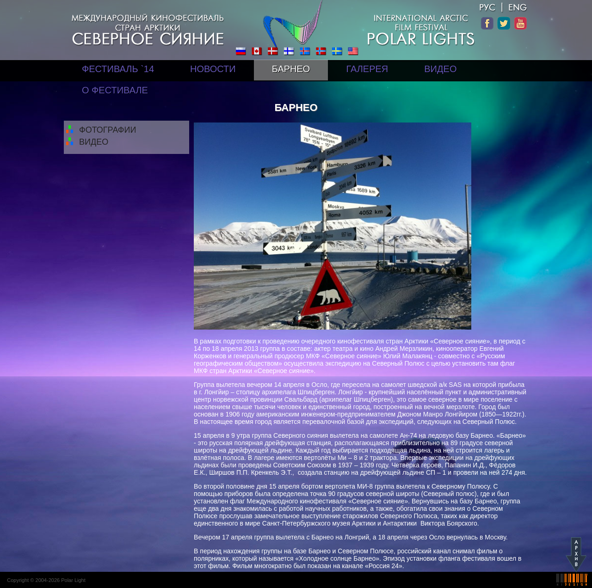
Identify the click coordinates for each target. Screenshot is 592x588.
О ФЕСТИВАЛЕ (115, 90)
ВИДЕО (440, 69)
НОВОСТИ (213, 69)
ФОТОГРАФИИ (107, 130)
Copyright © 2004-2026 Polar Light (46, 580)
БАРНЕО (291, 69)
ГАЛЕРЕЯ (367, 69)
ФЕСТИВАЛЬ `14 (118, 69)
